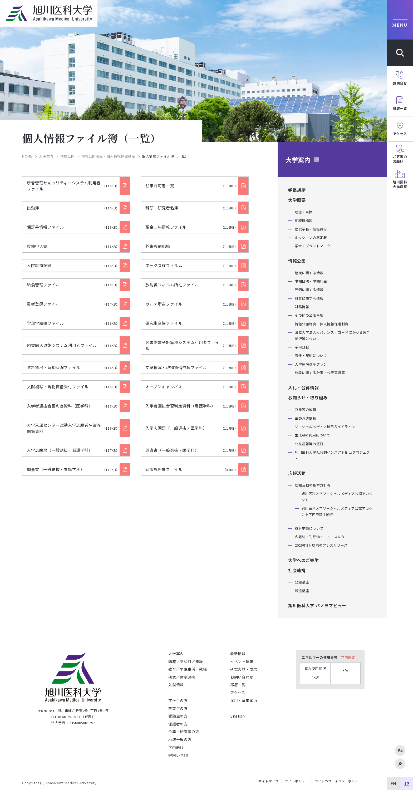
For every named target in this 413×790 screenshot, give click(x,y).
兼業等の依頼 (305, 409)
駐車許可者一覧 (191, 185)
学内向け (176, 747)
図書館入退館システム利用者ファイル (73, 345)
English (237, 716)
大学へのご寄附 (303, 560)
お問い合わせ (241, 677)
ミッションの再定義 (311, 237)
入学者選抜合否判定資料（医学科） (73, 406)
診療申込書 (73, 246)
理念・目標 (304, 211)
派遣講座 (302, 590)
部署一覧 (237, 684)
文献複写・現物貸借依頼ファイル (191, 367)
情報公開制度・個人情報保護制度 (108, 156)
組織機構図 (304, 220)
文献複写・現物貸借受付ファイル (73, 386)
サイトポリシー (296, 781)
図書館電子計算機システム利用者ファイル (191, 345)
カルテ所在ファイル (191, 304)
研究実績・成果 (243, 669)
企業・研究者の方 (183, 731)
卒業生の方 (178, 708)
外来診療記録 (191, 246)
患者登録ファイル (73, 304)
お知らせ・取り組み (307, 397)
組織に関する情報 (309, 272)
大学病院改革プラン (311, 364)
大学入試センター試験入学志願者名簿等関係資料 (73, 428)
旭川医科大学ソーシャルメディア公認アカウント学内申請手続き (337, 511)
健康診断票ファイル (191, 469)
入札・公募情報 (303, 387)
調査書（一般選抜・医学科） (191, 450)
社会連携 (297, 570)
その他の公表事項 (309, 315)
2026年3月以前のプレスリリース (321, 545)
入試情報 (176, 684)
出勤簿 (73, 207)
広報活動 (297, 473)
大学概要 (297, 200)
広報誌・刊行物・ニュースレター (321, 536)
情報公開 (67, 156)
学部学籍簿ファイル (73, 323)
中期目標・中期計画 (311, 281)
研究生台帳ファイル (191, 323)
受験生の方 (178, 716)
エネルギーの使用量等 (330, 657)
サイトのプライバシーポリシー (338, 781)
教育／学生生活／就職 (187, 669)
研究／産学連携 (181, 677)
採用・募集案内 (243, 700)
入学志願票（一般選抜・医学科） (191, 428)
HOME (27, 156)
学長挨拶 (297, 190)
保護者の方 (178, 724)
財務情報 (302, 306)
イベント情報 (241, 661)
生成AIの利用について (312, 435)
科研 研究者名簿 (191, 207)
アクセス (237, 692)
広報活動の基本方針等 (313, 485)
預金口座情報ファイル (191, 227)
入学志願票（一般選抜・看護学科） (73, 450)
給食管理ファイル (73, 284)
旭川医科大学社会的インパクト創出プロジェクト (332, 455)
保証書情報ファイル (73, 227)
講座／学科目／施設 (185, 661)
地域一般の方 (179, 739)
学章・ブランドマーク (313, 245)
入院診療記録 (73, 265)
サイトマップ (269, 781)
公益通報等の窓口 (309, 443)
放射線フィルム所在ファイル (191, 284)
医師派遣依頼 (305, 418)
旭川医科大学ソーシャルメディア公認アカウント (337, 496)
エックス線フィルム (191, 265)
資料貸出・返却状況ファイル (73, 367)
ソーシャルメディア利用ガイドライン (325, 426)
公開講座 (302, 582)
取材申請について (309, 528)
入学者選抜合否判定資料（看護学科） (191, 406)
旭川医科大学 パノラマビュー (317, 605)
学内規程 (302, 347)
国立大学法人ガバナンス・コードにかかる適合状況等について (332, 335)
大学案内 (46, 156)
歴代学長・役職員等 (311, 229)
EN (393, 783)
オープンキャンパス (191, 386)
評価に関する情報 (309, 289)
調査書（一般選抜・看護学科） (73, 469)
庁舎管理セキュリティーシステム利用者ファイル (73, 186)
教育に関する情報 (309, 298)
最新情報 (237, 653)
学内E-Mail (178, 755)
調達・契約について (311, 355)
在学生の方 (178, 700)
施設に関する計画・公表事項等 (320, 372)
